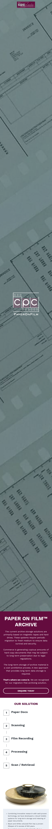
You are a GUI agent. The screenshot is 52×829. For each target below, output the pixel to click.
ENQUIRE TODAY (26, 691)
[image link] (26, 4)
